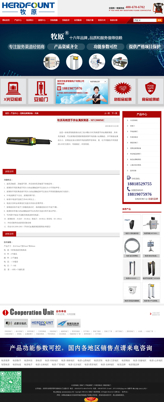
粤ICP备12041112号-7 (140, 389)
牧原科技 (28, 360)
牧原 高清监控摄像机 (132, 301)
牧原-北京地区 (74, 364)
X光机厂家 (149, 331)
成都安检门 (65, 331)
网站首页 (6, 20)
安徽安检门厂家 (75, 334)
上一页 (107, 113)
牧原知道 (17, 364)
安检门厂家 (108, 331)
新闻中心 (42, 20)
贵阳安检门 (130, 331)
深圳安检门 (31, 331)
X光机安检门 (9, 334)
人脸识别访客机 (135, 165)
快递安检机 (40, 334)
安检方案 (89, 20)
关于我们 (86, 331)
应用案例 (77, 20)
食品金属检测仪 (135, 159)
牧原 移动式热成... (151, 256)
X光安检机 (134, 120)
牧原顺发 (126, 360)
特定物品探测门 (135, 154)
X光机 (140, 331)
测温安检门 (134, 143)
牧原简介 (30, 20)
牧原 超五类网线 (132, 256)
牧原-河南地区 (51, 360)
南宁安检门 (119, 331)
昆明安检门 (88, 334)
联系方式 (101, 20)
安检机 (19, 334)
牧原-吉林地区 (107, 364)
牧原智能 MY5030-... (151, 233)
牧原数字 (17, 360)
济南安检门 (8, 331)
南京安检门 (20, 331)
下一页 (114, 113)
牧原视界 (5, 360)
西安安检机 (76, 331)
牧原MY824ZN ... (132, 278)
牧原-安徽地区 (139, 360)
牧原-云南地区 (42, 364)
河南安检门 (53, 331)
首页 (7, 113)
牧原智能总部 (95, 82)
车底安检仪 (134, 137)
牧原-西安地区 (91, 364)
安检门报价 (97, 331)
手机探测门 (134, 131)
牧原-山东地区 (156, 360)
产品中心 (18, 20)
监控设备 (133, 171)
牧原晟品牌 (134, 364)
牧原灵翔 (98, 360)
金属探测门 (29, 334)
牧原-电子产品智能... (151, 301)
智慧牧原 (5, 364)
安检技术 (66, 20)
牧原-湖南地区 (67, 360)
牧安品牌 (121, 364)
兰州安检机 (42, 331)
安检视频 (54, 20)
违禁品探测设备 (26, 113)
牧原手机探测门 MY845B (151, 278)
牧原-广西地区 (58, 364)
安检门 (132, 126)
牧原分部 (113, 20)
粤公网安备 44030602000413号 (63, 392)
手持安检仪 (51, 334)
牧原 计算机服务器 (132, 233)
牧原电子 (28, 364)
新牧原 (39, 360)
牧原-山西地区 (84, 360)
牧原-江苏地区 (112, 360)
